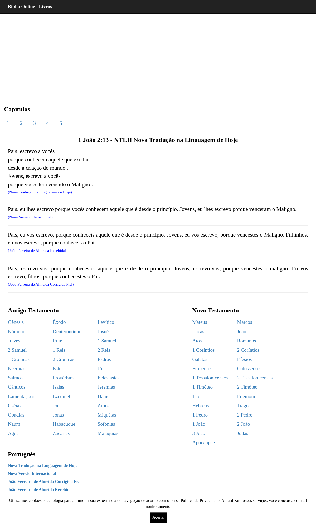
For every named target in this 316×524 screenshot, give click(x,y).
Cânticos (17, 387)
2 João (243, 424)
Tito (196, 396)
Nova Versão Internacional (32, 473)
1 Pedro (200, 415)
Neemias (16, 368)
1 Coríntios (203, 350)
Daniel (104, 396)
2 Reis (104, 350)
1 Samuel (107, 341)
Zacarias (61, 433)
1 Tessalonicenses (210, 377)
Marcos (244, 322)
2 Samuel (17, 350)
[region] (158, 55)
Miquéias (107, 415)
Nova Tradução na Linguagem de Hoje (42, 465)
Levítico (106, 322)
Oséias (14, 405)
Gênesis (16, 322)
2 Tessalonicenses (255, 377)
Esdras (104, 359)
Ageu (13, 433)
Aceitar (158, 517)
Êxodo (59, 322)
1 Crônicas (19, 359)
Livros (45, 6)
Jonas (58, 415)
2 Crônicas (63, 359)
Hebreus (200, 405)
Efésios (244, 359)
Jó (100, 368)
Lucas (198, 331)
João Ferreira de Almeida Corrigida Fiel (44, 481)
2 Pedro (244, 415)
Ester (58, 368)
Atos (197, 341)
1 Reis (59, 350)
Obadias (16, 415)
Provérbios (63, 377)
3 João (198, 433)
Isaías (58, 387)
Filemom (246, 396)
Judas (242, 433)
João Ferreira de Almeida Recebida (39, 489)
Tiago (243, 405)
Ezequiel (61, 396)
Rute (57, 341)
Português (21, 454)
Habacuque (64, 424)
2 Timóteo (247, 387)
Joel (57, 405)
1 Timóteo (202, 387)
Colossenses (249, 368)
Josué (103, 331)
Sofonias (106, 424)
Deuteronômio (67, 331)
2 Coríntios (248, 350)
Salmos (15, 377)
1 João (198, 424)
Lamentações (21, 396)
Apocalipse (203, 442)
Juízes (14, 341)
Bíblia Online (21, 6)
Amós (103, 405)
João (241, 331)
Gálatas (199, 359)
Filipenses (202, 368)
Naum (14, 424)
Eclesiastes (108, 377)
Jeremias (106, 387)
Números (17, 331)
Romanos (246, 341)
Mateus (199, 322)
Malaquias (108, 433)
